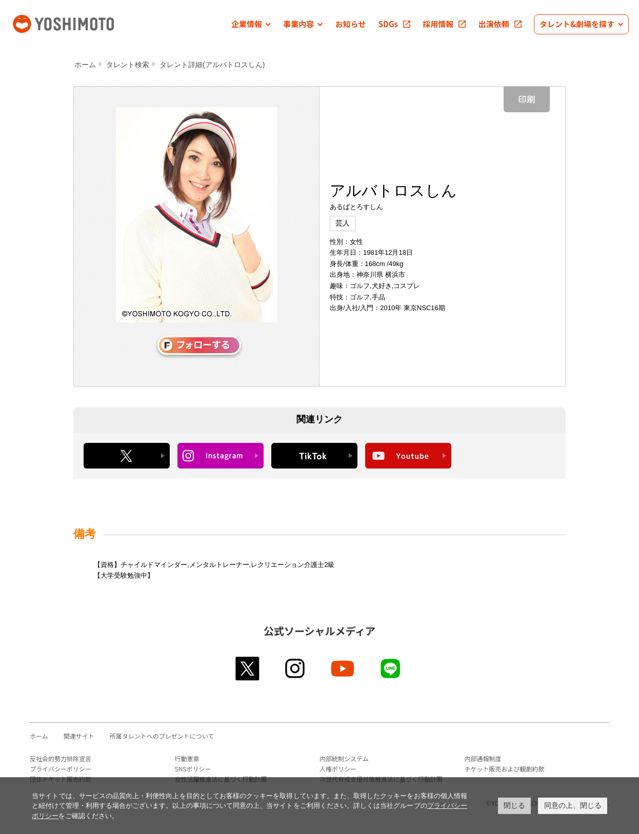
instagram (295, 668)
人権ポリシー (338, 768)
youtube (343, 668)
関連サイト (79, 735)
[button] (251, 24)
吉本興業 (78, 22)
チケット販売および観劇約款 (505, 768)
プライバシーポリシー (60, 768)
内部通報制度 (483, 758)
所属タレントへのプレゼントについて (162, 735)
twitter (248, 668)
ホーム (85, 64)
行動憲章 (187, 758)
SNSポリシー (193, 768)
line (391, 668)
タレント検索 (127, 64)
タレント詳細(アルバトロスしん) (212, 64)
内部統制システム (344, 758)
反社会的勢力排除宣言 (60, 758)
